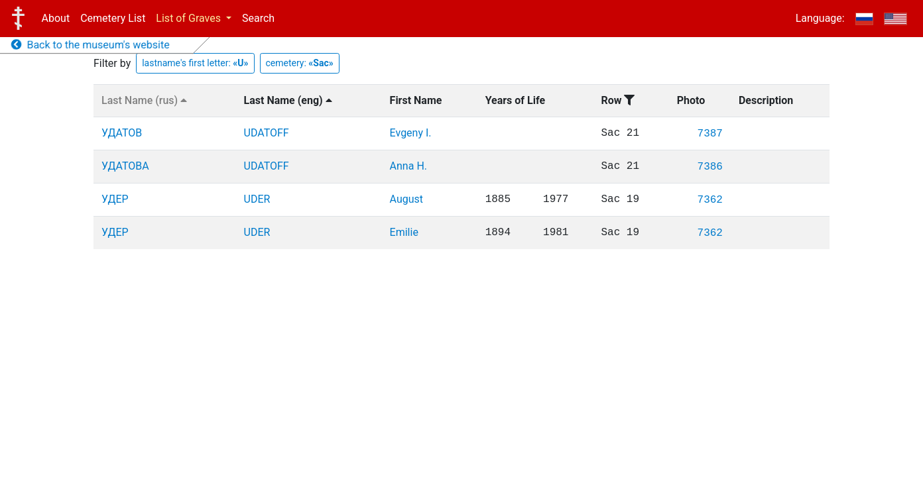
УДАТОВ (121, 133)
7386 (710, 167)
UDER (257, 199)
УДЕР (115, 199)
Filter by (112, 63)
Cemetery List (112, 18)
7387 (710, 134)
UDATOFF (266, 133)
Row (618, 100)
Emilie (404, 232)
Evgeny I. (411, 133)
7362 (710, 200)
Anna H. (408, 166)
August (406, 199)
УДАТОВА (125, 166)
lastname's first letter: (195, 63)
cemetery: (300, 63)
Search (258, 18)
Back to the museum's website (90, 44)
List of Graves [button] (189, 18)
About (56, 18)
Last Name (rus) (144, 100)
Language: (820, 18)
